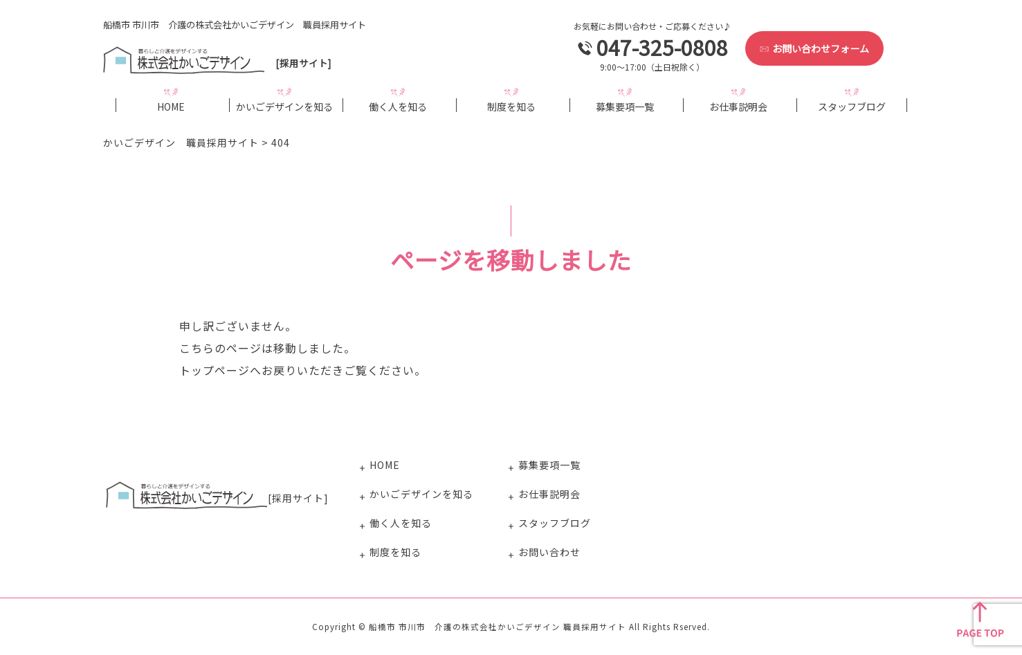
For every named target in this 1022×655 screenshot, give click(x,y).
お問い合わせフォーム (814, 48)
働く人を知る (398, 105)
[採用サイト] (219, 63)
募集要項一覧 (625, 105)
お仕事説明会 (738, 105)
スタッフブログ (852, 105)
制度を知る (511, 105)
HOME (171, 105)
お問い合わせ (549, 552)
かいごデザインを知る (284, 105)
